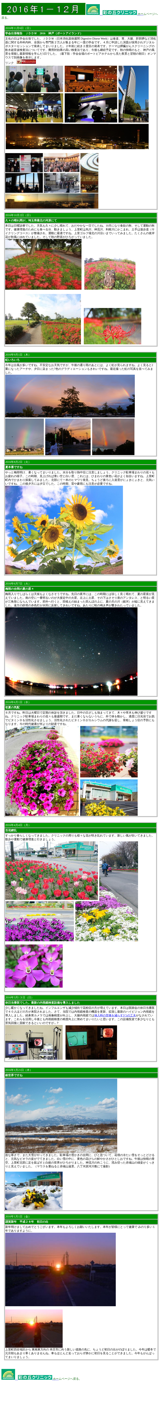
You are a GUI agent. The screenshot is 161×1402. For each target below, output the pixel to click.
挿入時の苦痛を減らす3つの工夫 (115, 1015)
